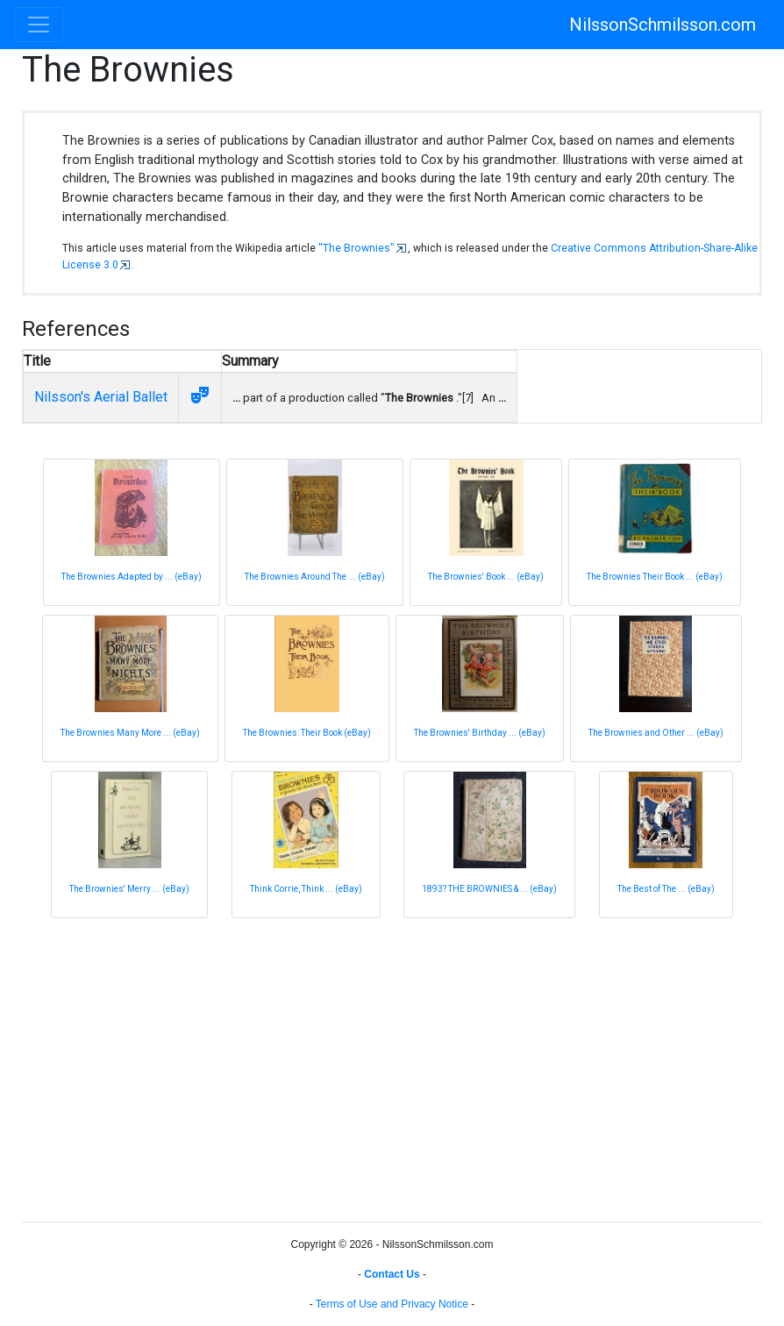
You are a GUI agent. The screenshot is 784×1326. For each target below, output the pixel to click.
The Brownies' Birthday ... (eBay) (479, 733)
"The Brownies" (356, 248)
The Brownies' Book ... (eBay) (486, 576)
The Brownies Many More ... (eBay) (130, 733)
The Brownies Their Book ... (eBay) (655, 576)
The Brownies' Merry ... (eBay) (129, 889)
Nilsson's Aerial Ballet (100, 397)
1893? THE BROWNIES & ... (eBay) (489, 889)
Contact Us (391, 1274)
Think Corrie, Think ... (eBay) (306, 889)
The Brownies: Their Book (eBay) (307, 733)
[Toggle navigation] (38, 24)
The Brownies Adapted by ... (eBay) (131, 576)
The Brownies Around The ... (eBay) (315, 576)
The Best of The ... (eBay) (666, 889)
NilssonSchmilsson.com (662, 24)
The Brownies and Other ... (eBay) (655, 733)
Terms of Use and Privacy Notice (392, 1304)
